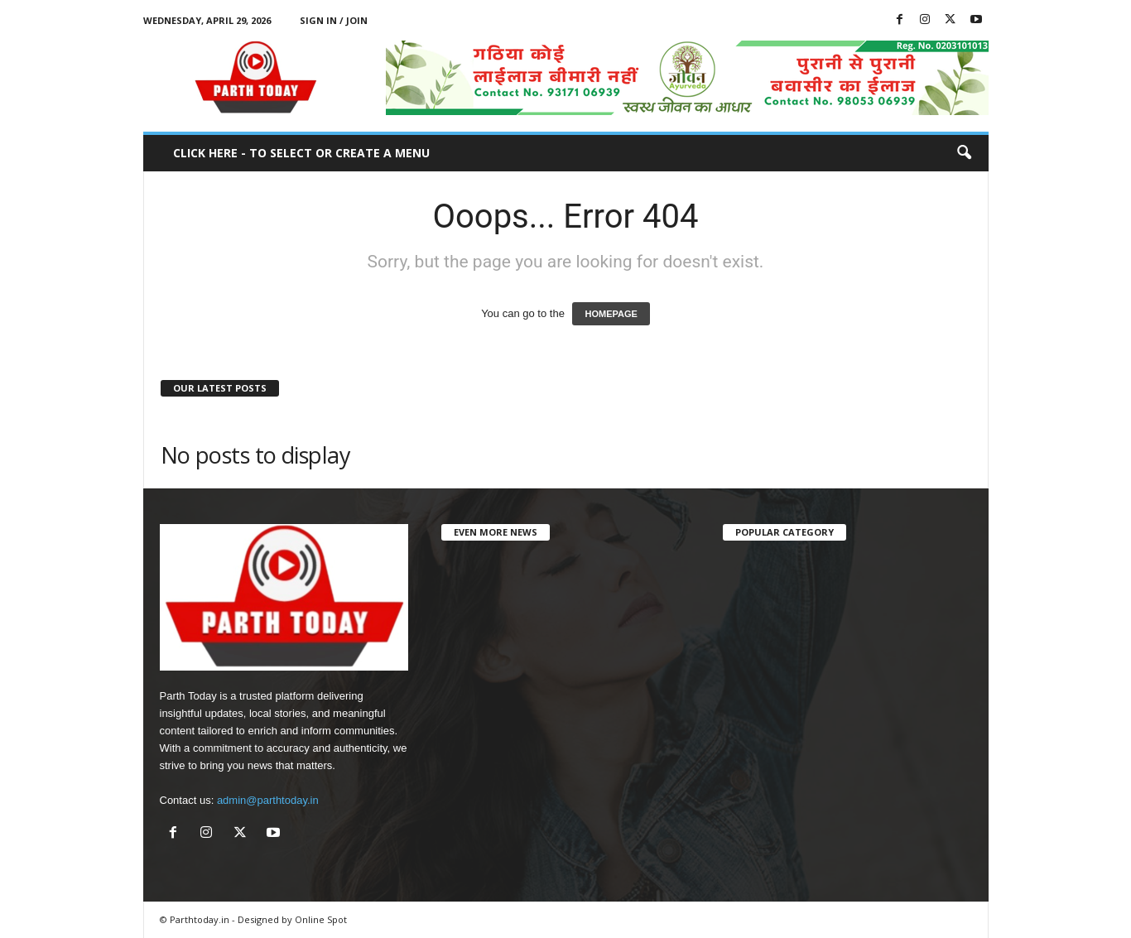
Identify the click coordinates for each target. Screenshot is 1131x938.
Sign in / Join (334, 20)
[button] (964, 153)
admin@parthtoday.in (268, 800)
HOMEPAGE (611, 314)
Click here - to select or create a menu (301, 153)
